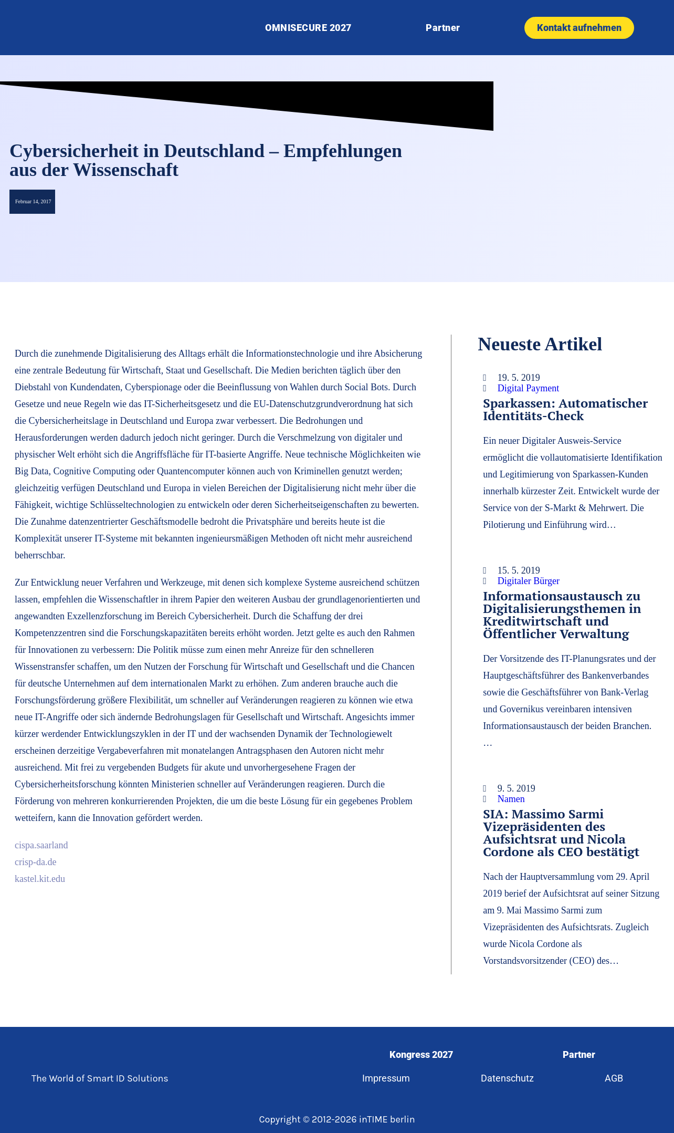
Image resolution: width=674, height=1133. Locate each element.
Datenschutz (507, 1078)
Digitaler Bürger (529, 581)
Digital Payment (528, 388)
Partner (443, 27)
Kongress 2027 (421, 1054)
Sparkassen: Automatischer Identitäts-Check (565, 409)
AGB (614, 1078)
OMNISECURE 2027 (308, 27)
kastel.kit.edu (40, 879)
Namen (511, 799)
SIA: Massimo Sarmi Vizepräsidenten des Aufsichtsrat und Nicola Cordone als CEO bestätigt (561, 832)
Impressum (386, 1078)
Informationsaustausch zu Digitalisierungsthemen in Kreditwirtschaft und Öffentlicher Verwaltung (562, 614)
